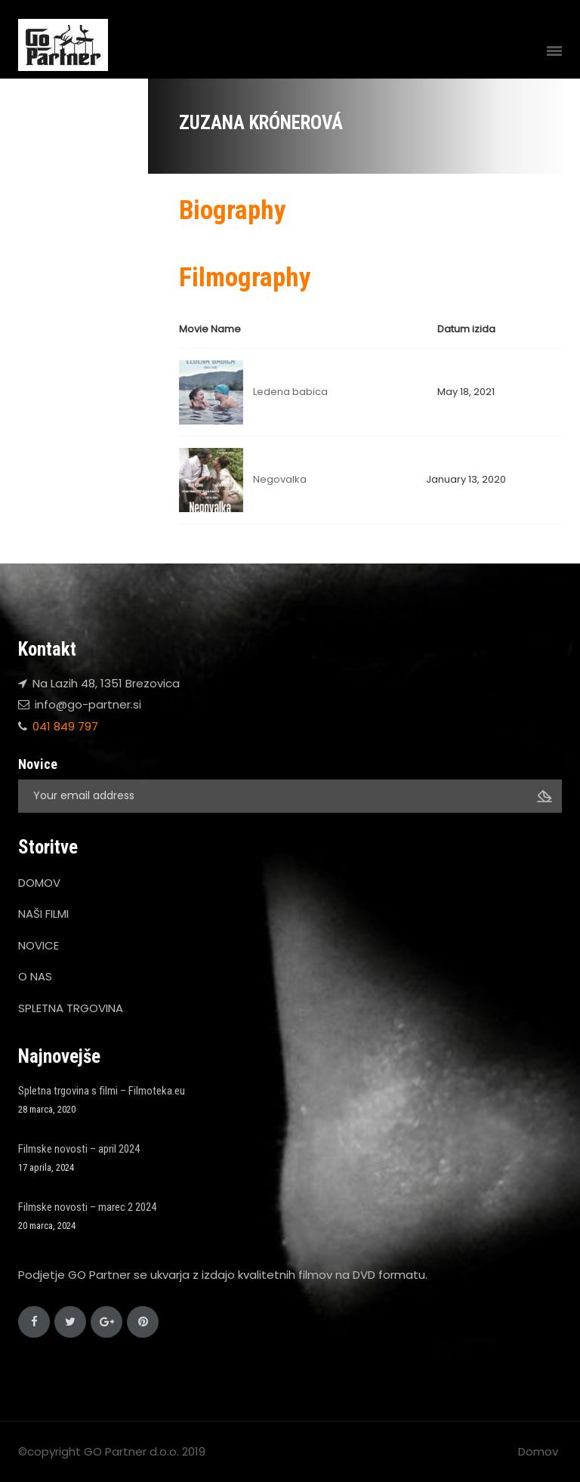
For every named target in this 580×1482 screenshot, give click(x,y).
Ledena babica (290, 391)
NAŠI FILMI (43, 914)
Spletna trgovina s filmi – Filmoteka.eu (101, 1091)
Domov (538, 1451)
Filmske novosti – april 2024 (79, 1149)
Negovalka (280, 479)
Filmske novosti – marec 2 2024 (87, 1207)
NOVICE (38, 945)
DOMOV (39, 883)
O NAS (35, 976)
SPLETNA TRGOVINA (70, 1008)
